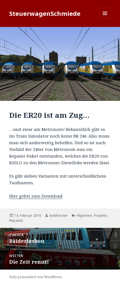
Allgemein (84, 215)
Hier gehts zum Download (36, 196)
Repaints (16, 220)
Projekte (100, 215)
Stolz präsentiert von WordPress (35, 277)
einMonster (58, 215)
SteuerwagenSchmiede (44, 13)
